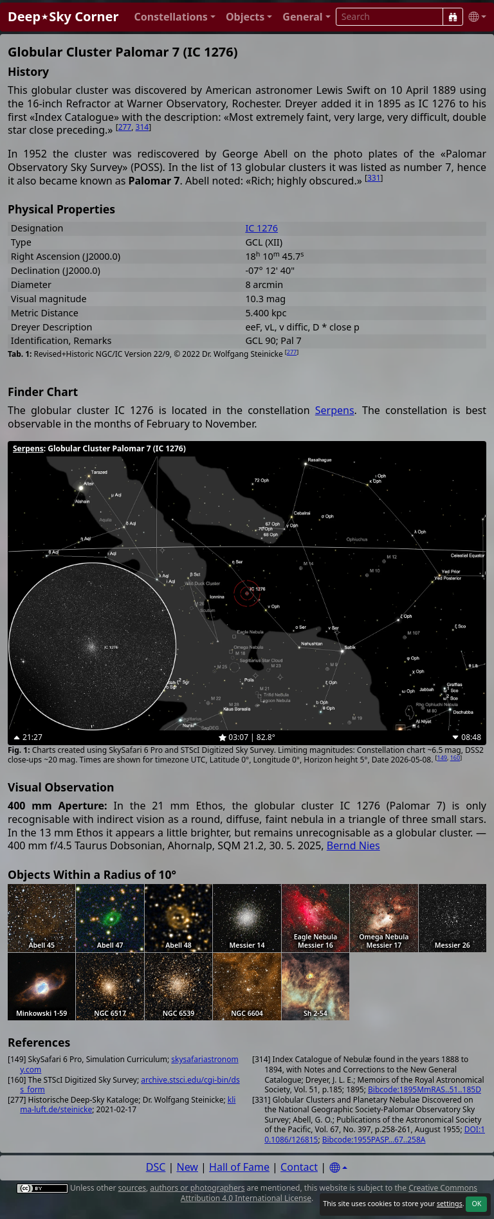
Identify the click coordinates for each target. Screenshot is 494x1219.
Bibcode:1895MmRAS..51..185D (424, 1089)
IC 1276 (261, 228)
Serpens (334, 410)
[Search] (453, 17)
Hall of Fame (239, 1167)
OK (476, 1203)
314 (142, 127)
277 (125, 127)
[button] (175, 17)
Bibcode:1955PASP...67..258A (374, 1139)
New (187, 1167)
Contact (299, 1167)
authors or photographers (197, 1187)
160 (455, 758)
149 (442, 758)
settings (449, 1203)
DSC (156, 1167)
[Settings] (338, 1167)
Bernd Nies (353, 845)
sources (132, 1187)
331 (374, 177)
